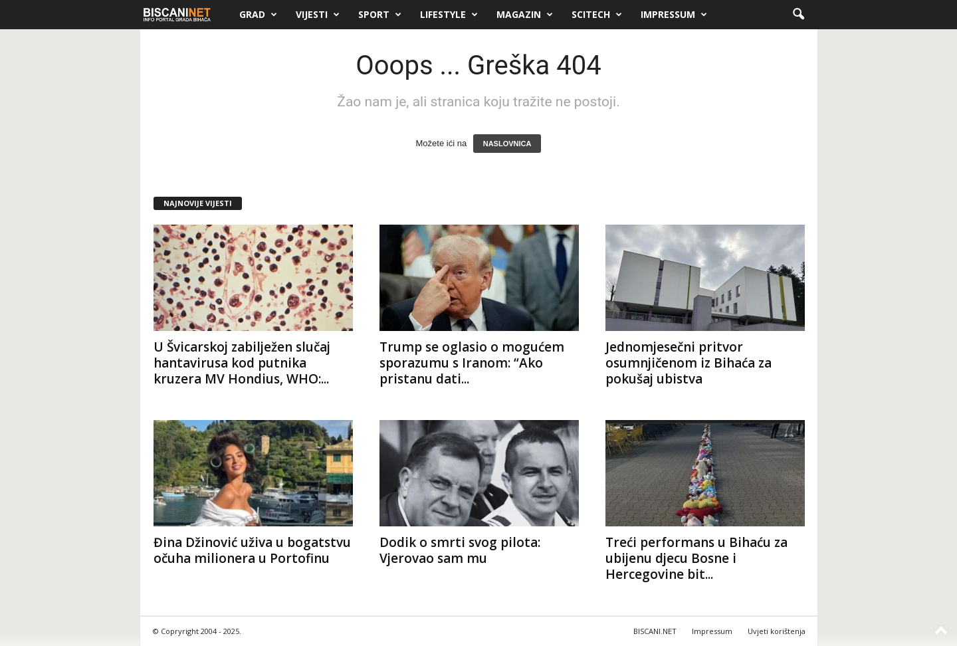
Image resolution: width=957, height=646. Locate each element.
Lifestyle (449, 14)
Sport (379, 14)
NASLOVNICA (507, 144)
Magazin (524, 14)
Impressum (674, 14)
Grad (258, 14)
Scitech (597, 14)
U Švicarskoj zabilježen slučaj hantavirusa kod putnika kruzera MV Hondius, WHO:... (242, 362)
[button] (798, 14)
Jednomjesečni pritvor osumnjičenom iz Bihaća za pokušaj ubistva (688, 362)
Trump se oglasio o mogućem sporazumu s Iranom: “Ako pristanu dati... (471, 362)
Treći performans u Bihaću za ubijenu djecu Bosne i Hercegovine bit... (696, 558)
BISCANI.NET (655, 631)
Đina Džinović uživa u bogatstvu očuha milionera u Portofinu (252, 550)
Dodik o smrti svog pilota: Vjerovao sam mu (459, 550)
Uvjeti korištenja (776, 631)
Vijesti (318, 14)
